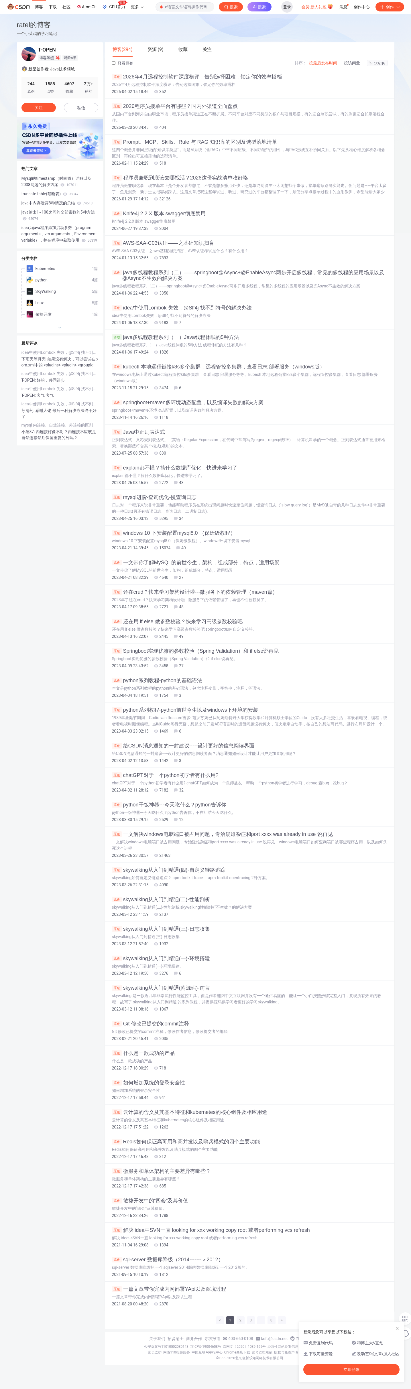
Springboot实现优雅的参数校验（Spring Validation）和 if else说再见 (195, 651)
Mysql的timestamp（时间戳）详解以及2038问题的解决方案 (56, 181)
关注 (39, 107)
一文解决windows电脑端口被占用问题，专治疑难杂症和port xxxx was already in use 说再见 (222, 834)
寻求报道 (212, 1338)
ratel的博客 (34, 25)
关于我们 (157, 1338)
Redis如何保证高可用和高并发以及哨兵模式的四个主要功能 (186, 1142)
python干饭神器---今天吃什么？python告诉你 (169, 805)
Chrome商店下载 (237, 1352)
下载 (53, 7)
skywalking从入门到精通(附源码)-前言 (161, 988)
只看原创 (122, 63)
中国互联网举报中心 (207, 1352)
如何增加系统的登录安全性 (148, 1083)
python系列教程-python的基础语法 (157, 680)
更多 (137, 7)
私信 (81, 108)
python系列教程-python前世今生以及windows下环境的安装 (185, 710)
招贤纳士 (176, 1338)
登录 (287, 7)
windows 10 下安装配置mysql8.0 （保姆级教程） (173, 533)
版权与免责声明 (286, 1352)
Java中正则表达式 (138, 432)
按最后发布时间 (323, 63)
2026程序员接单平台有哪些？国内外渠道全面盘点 (175, 106)
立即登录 (351, 1369)
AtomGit (86, 6)
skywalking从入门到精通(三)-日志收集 (161, 929)
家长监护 (155, 1352)
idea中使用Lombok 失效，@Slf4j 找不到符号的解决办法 (182, 308)
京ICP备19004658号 (205, 1347)
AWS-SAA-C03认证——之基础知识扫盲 (163, 243)
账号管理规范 (262, 1352)
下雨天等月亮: (34, 359)
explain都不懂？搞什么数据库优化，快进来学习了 (174, 468)
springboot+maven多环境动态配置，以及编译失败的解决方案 (188, 402)
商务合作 (194, 1338)
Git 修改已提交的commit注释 (150, 1024)
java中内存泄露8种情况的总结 (57, 203)
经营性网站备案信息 (283, 1347)
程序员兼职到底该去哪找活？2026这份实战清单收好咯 (180, 178)
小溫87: (28, 431)
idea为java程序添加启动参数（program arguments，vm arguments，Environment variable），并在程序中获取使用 (59, 233)
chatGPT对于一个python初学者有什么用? (165, 775)
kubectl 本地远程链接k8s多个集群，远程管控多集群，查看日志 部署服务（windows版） (218, 367)
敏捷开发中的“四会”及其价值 (150, 1200)
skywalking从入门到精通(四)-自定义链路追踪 (168, 870)
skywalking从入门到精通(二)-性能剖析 (161, 899)
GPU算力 (114, 5)
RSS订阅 (377, 63)
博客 (39, 7)
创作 (390, 7)
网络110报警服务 (176, 1352)
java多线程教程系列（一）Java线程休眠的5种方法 (175, 337)
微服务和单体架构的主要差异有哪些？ (161, 1171)
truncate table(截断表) (49, 194)
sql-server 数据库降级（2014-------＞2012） (167, 1259)
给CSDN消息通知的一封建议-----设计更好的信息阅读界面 (183, 746)
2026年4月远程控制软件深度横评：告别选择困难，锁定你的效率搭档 (197, 77)
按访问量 (352, 63)
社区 (66, 7)
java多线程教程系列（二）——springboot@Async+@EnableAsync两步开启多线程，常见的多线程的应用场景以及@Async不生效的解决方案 (248, 275)
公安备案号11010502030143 (166, 1347)
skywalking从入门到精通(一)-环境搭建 (161, 958)
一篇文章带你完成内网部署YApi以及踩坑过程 (169, 1289)
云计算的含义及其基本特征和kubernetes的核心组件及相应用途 (189, 1112)
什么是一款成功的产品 (143, 1053)
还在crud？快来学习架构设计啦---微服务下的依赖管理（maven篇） (195, 592)
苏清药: (28, 410)
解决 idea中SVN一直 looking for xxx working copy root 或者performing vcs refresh (211, 1230)
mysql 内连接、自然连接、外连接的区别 (57, 425)
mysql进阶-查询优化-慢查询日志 (154, 497)
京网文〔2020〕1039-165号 (244, 1347)
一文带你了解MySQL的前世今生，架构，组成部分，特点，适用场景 (196, 562)
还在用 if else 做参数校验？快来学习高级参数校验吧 (177, 621)
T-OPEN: (29, 380)
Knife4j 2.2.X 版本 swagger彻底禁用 (159, 213)
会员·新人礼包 (317, 6)
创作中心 (362, 7)
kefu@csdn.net (274, 1338)
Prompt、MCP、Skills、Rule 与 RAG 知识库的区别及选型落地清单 (194, 142)
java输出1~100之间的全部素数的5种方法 (58, 215)
